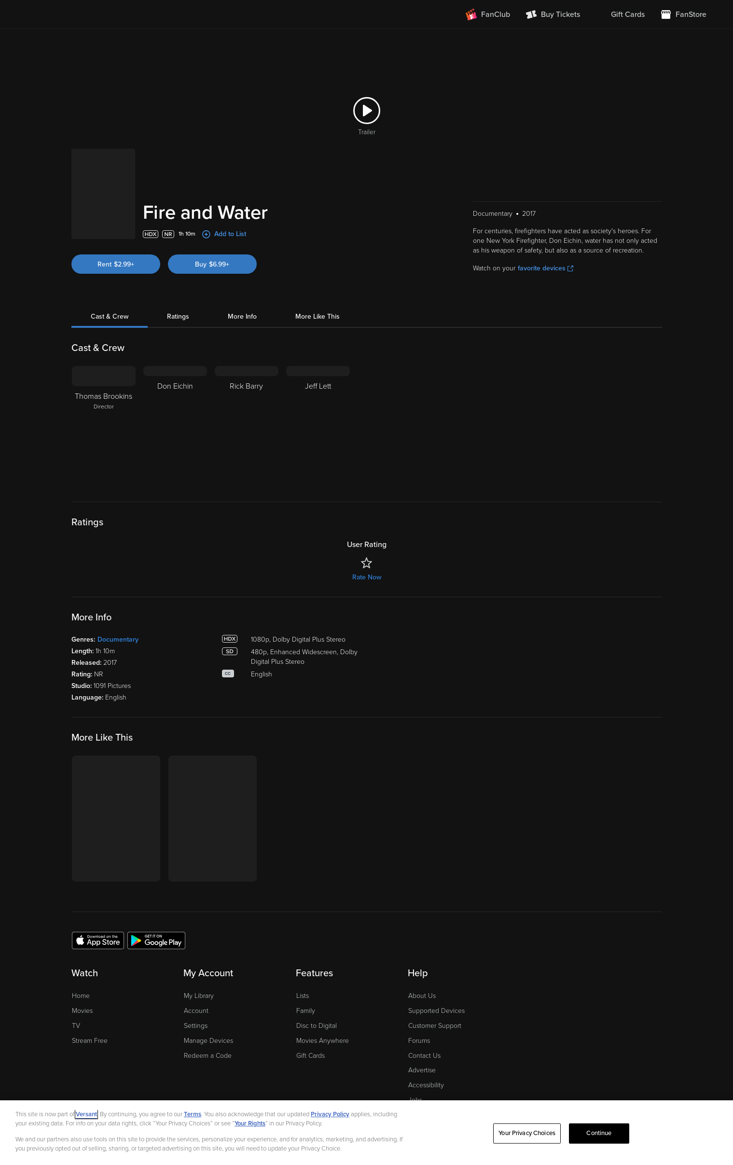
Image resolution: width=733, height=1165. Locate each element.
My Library (199, 996)
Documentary (117, 639)
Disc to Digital (316, 1026)
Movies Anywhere (322, 1041)
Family (305, 1011)
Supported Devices (436, 1011)
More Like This (317, 316)
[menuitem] (620, 14)
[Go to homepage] (63, 14)
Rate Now (366, 577)
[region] (366, 1132)
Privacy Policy (330, 1114)
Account (196, 1011)
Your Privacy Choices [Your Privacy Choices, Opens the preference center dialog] (526, 1133)
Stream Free (90, 1041)
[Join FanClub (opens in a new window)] (488, 14)
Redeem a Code (208, 1056)
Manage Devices (208, 1041)
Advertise (422, 1070)
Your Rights (250, 1123)
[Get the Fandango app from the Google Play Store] (156, 940)
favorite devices (545, 268)
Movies (82, 1011)
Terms (192, 1114)
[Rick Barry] (246, 426)
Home (81, 996)
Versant (86, 1114)
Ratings (178, 316)
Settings (195, 1026)
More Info (242, 316)
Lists (302, 996)
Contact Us (424, 1056)
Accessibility (426, 1085)
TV (76, 1026)
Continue (598, 1133)
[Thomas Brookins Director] (103, 426)
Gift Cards (310, 1056)
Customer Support (434, 1026)
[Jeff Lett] (318, 426)
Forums (419, 1041)
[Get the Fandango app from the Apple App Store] (97, 940)
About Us (422, 996)
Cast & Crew (109, 316)
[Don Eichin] (175, 426)
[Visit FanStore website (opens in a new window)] (683, 14)
